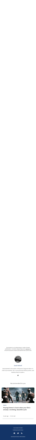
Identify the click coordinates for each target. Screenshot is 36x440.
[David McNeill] (18, 359)
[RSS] (21, 433)
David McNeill (18, 365)
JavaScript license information (18, 436)
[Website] (18, 375)
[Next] (34, 399)
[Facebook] (14, 433)
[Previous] (1, 399)
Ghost (21, 430)
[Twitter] (18, 433)
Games (4, 405)
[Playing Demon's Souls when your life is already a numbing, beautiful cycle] (18, 412)
